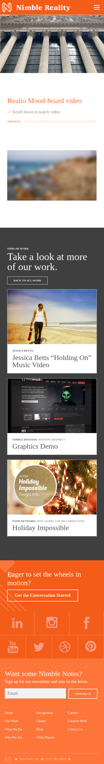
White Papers (45, 737)
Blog (39, 729)
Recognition (44, 713)
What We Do (13, 729)
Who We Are (13, 737)
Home (9, 713)
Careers (73, 713)
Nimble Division (36, 7)
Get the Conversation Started (42, 595)
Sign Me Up (83, 693)
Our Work (11, 721)
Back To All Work (27, 280)
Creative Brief (77, 721)
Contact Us (75, 729)
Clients (41, 721)
